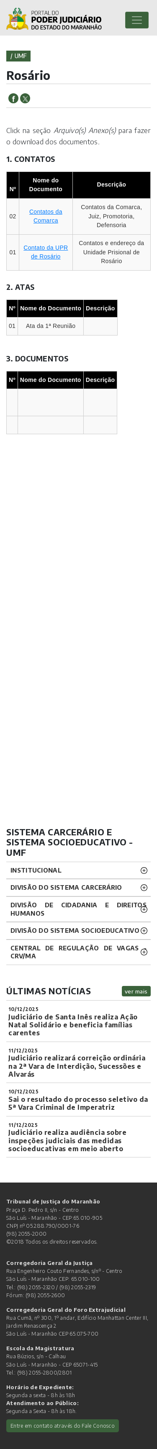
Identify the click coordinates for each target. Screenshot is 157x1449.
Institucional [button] (36, 870)
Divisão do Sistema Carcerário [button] (66, 887)
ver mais (136, 991)
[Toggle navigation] (137, 20)
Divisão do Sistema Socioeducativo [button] (74, 930)
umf (21, 55)
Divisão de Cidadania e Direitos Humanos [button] (78, 909)
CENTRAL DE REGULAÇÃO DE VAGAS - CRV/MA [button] (78, 952)
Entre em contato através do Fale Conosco (62, 1425)
